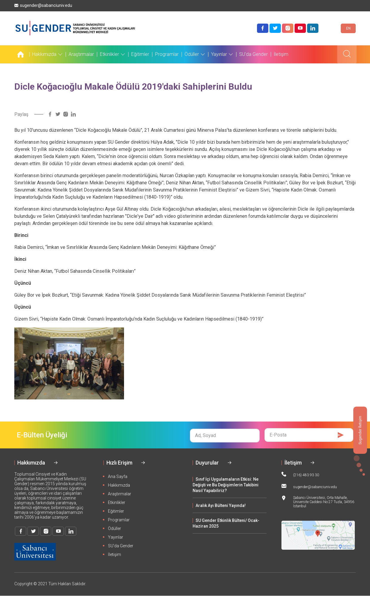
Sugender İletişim (360, 430)
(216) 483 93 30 (300, 474)
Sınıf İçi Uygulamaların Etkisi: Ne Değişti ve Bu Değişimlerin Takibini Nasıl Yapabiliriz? (225, 485)
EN (348, 28)
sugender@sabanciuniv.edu (43, 5)
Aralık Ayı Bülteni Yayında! (221, 505)
